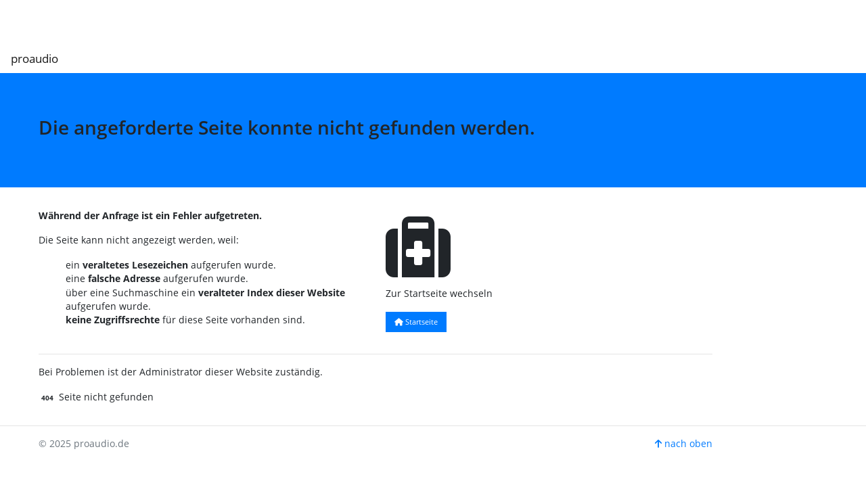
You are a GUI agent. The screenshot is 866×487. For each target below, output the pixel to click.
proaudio (34, 58)
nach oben (683, 443)
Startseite (416, 322)
